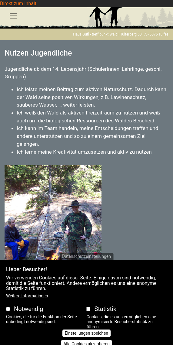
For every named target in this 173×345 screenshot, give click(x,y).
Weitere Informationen (27, 301)
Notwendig (28, 314)
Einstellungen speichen (86, 338)
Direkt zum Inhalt (18, 3)
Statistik (105, 314)
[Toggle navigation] (13, 16)
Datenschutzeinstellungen (86, 261)
